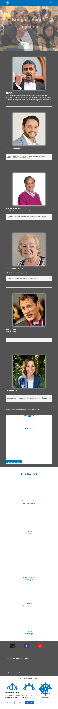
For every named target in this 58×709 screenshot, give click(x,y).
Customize (9, 702)
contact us (29, 409)
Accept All (29, 702)
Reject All (20, 702)
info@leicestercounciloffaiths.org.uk (15, 672)
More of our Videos (13, 462)
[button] (50, 691)
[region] (19, 698)
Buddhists (45, 697)
